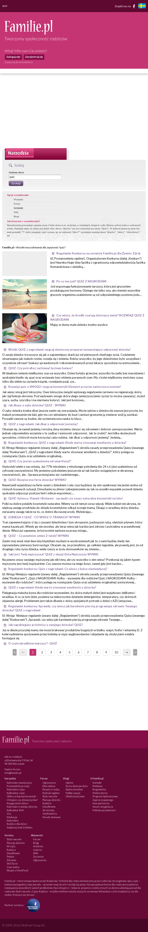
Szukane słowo (16, 172)
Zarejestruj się (34, 56)
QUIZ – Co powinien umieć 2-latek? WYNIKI (38, 535)
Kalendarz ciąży (16, 789)
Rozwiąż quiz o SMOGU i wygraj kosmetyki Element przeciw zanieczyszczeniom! (64, 386)
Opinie (69, 782)
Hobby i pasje (73, 792)
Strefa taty (48, 810)
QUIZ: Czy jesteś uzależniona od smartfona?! (39, 461)
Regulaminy (99, 789)
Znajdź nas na (126, 6)
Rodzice (47, 803)
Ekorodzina (48, 786)
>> (135, 652)
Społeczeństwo (74, 789)
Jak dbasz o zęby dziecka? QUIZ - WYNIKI (37, 405)
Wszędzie (18, 199)
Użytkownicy (49, 813)
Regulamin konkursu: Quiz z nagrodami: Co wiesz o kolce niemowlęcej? (57, 569)
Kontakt (97, 782)
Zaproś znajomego (103, 799)
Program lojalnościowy (105, 796)
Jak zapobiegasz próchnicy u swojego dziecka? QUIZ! (45, 625)
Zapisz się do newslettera (18, 62)
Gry (9, 813)
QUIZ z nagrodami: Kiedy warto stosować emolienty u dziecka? (52, 587)
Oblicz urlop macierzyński (21, 796)
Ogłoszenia (49, 782)
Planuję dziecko (51, 799)
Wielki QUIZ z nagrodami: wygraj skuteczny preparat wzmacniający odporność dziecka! (69, 349)
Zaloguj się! (13, 56)
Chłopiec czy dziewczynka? (22, 799)
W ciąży (11, 846)
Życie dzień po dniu (77, 786)
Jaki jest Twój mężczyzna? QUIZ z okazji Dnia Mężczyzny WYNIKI (53, 554)
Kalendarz (13, 820)
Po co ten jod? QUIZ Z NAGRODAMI (81, 281)
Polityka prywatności (104, 810)
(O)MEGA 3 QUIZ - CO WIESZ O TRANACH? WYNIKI (44, 517)
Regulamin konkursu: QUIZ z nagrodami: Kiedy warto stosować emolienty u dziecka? (67, 442)
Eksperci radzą (50, 789)
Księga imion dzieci (17, 803)
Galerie (37, 849)
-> (126, 652)
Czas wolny (13, 867)
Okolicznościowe (75, 796)
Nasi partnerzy (101, 803)
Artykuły (18, 208)
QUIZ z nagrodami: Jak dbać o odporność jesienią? (43, 424)
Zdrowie (11, 860)
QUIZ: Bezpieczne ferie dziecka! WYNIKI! (37, 480)
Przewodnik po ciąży (18, 786)
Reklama (97, 786)
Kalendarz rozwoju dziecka (22, 806)
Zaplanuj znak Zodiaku (19, 827)
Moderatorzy (100, 792)
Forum (17, 203)
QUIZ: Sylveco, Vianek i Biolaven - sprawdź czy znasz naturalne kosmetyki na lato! (65, 498)
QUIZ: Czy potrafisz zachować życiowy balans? (40, 368)
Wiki (16, 212)
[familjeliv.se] (142, 6)
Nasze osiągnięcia (103, 806)
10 (116, 652)
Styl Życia (12, 863)
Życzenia (38, 856)
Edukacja (12, 817)
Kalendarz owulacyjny (19, 782)
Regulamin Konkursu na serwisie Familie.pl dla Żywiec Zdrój (98, 253)
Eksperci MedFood (17, 870)
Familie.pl (8, 247)
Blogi (16, 216)
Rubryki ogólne (51, 792)
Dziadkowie (49, 806)
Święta (10, 856)
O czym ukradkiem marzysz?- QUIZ (32, 643)
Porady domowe (51, 817)
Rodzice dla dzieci (17, 823)
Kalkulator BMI (15, 810)
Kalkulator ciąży (16, 792)
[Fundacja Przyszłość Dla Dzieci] (32, 905)
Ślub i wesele (49, 796)
